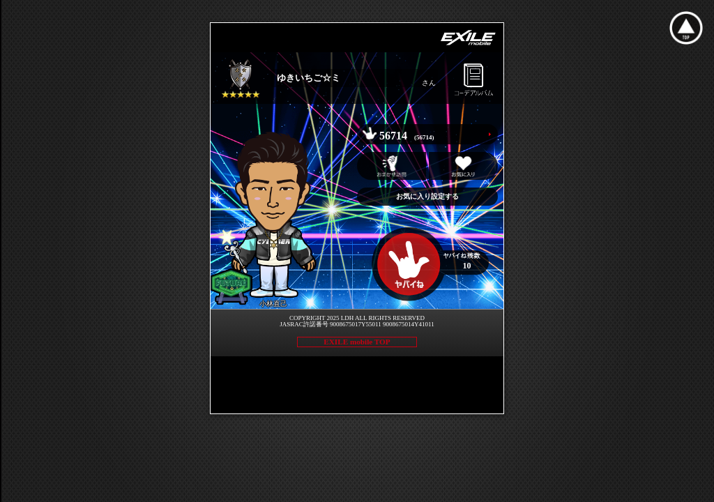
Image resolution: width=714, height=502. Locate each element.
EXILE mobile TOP (357, 341)
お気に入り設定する (427, 196)
